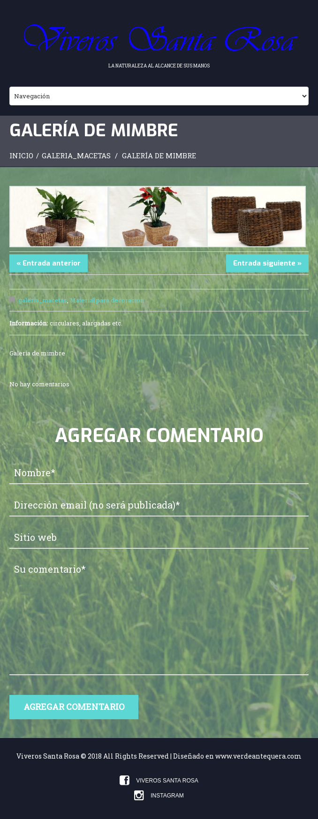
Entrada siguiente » (267, 263)
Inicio (21, 155)
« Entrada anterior (48, 263)
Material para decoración (107, 300)
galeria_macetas (76, 155)
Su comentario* (159, 616)
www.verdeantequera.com (258, 756)
